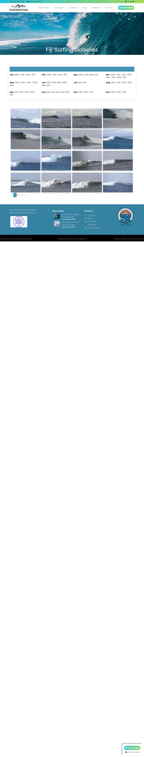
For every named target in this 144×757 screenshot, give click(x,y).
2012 (23, 74)
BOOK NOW (126, 7)
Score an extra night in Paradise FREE (70, 215)
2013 (28, 74)
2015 (65, 74)
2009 (17, 74)
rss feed (135, 239)
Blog (85, 7)
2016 (119, 77)
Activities (73, 7)
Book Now (132, 748)
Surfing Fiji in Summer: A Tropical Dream (70, 223)
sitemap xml (125, 239)
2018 (129, 82)
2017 (33, 74)
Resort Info (43, 7)
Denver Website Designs (22, 239)
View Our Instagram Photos (72, 59)
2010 (86, 74)
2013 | (59, 82)
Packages (58, 7)
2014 (108, 77)
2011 (54, 74)
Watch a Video (132, 752)
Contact (109, 7)
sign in (141, 239)
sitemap (117, 239)
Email (34, 1)
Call (17, 1)
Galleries (95, 7)
